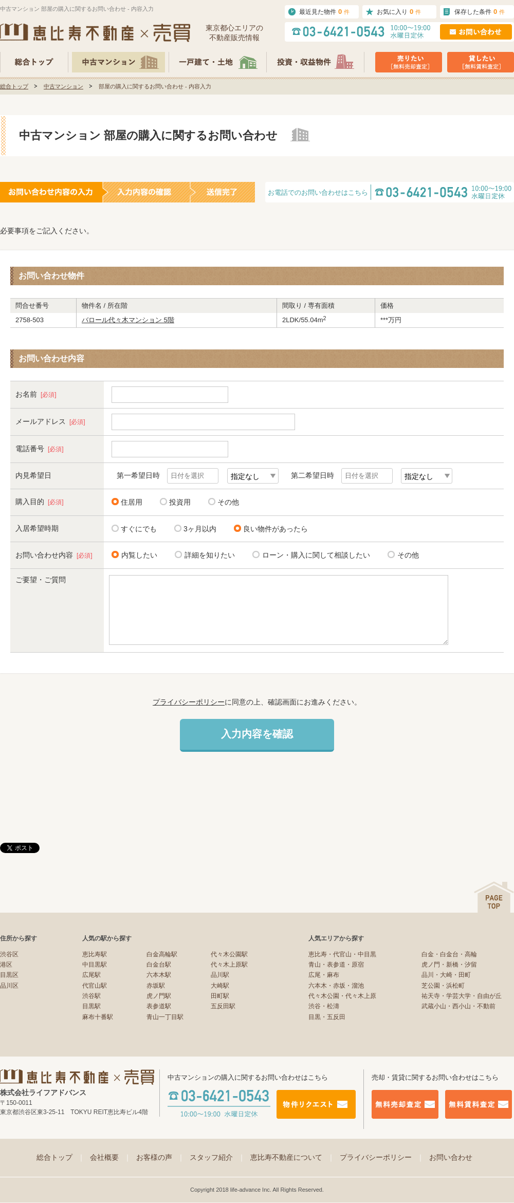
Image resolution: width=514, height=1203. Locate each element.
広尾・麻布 (323, 974)
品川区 (9, 985)
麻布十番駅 (97, 1017)
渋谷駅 (91, 996)
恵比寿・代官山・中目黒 (342, 954)
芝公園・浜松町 (443, 985)
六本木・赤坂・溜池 (336, 985)
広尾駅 (91, 974)
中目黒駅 (94, 964)
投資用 (180, 502)
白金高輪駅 (161, 954)
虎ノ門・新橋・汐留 (449, 964)
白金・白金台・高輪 (449, 954)
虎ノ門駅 (158, 996)
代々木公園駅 (229, 954)
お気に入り (399, 11)
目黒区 (9, 974)
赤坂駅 (155, 985)
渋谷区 (9, 954)
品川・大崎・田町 (446, 974)
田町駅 (220, 996)
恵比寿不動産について (292, 1157)
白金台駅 (158, 964)
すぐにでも (139, 529)
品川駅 (220, 974)
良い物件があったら (275, 529)
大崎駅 (220, 985)
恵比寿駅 (94, 954)
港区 (6, 964)
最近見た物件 (324, 11)
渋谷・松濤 (323, 1006)
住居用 (131, 502)
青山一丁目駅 (164, 1017)
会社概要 (110, 1157)
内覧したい (137, 554)
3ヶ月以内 (199, 529)
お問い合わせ (450, 1157)
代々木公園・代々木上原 (342, 996)
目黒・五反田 (326, 1017)
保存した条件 (479, 11)
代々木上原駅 (229, 964)
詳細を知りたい (208, 554)
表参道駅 (158, 1006)
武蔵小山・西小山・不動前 (458, 1006)
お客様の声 (160, 1157)
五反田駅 (223, 1006)
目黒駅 (91, 1006)
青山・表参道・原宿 (336, 964)
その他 (228, 502)
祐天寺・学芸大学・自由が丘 (461, 996)
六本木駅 (158, 974)
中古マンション (63, 86)
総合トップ (14, 86)
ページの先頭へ (494, 897)
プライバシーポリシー (189, 702)
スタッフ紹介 (217, 1157)
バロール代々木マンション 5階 (128, 320)
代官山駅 (94, 985)
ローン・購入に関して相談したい (314, 554)
